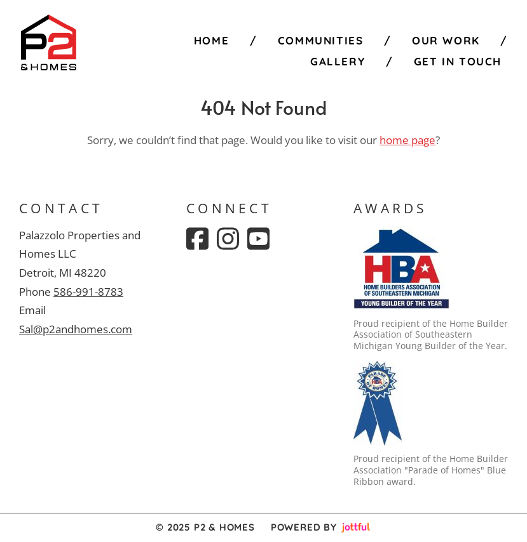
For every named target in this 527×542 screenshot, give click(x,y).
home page (407, 140)
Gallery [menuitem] (337, 61)
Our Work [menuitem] (446, 40)
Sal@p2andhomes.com (75, 329)
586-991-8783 (88, 291)
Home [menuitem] (211, 40)
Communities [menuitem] (321, 40)
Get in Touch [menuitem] (458, 61)
